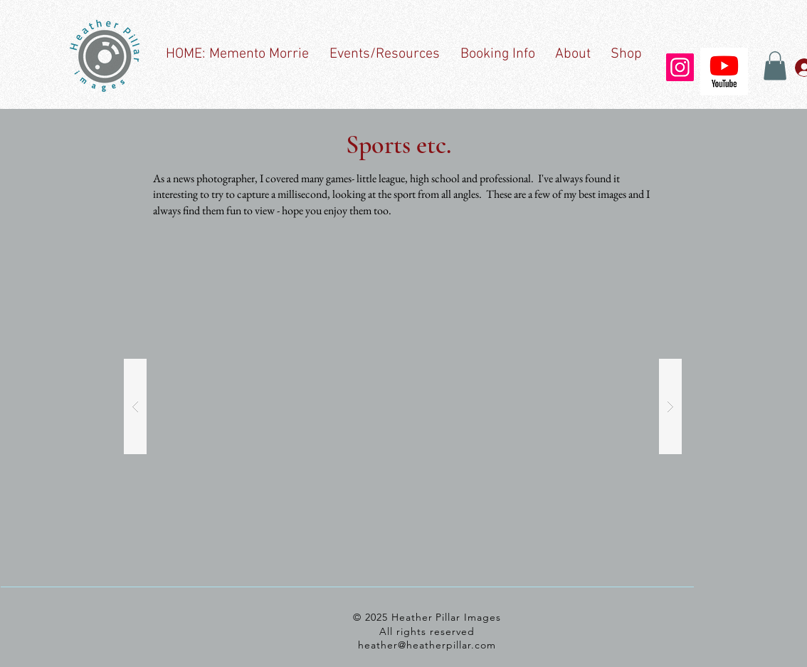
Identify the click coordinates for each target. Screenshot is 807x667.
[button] (775, 65)
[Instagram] (680, 67)
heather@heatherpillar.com (427, 645)
